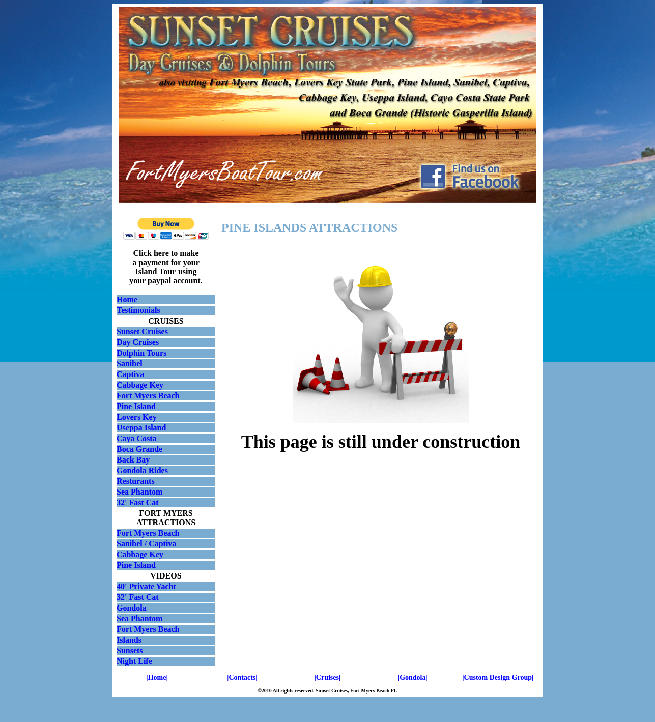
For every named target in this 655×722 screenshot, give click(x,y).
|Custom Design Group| (497, 677)
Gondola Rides (142, 470)
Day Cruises (138, 342)
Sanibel (130, 363)
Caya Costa (137, 438)
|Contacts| (242, 677)
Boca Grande (139, 449)
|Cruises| (327, 677)
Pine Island (136, 406)
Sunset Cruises (142, 331)
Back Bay (133, 459)
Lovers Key (137, 417)
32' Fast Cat (138, 502)
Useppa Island (141, 427)
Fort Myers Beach (148, 395)
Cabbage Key (140, 385)
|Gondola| (413, 677)
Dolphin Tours (141, 353)
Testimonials (138, 310)
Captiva (130, 374)
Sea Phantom (139, 491)
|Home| (157, 677)
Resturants (136, 481)
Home (127, 299)
